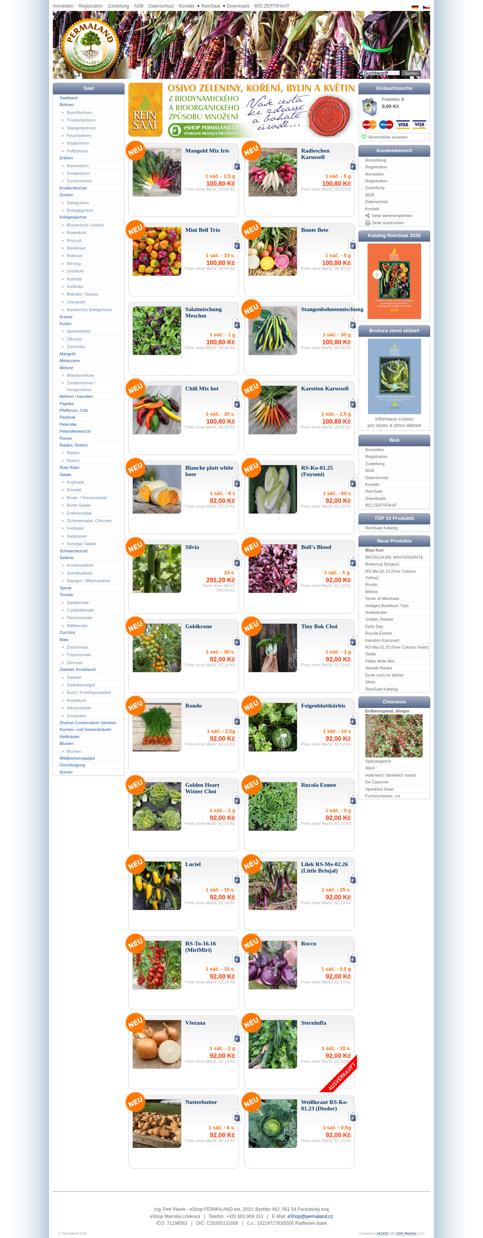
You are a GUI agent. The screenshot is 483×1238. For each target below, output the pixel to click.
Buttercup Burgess (382, 564)
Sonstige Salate (81, 543)
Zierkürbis (76, 346)
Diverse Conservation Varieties (88, 722)
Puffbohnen (77, 151)
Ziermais (75, 662)
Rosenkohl (76, 232)
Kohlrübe (75, 286)
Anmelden (63, 6)
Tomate (66, 594)
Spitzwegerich (378, 761)
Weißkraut (76, 248)
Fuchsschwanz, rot (382, 796)
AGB (139, 6)
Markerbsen (78, 165)
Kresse (66, 316)
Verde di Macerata (382, 598)
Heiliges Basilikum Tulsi (387, 605)
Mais (64, 639)
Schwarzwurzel (74, 550)
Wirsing (74, 263)
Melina (371, 591)
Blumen (67, 743)
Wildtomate (77, 625)
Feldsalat (75, 528)
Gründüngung (72, 765)
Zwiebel (74, 677)
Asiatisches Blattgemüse (89, 309)
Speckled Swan (379, 788)
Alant (370, 768)
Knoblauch (76, 700)
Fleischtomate (79, 617)
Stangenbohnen (81, 127)
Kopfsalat (75, 482)
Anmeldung (375, 160)
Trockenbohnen (81, 120)
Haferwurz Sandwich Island (390, 775)
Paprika (67, 403)
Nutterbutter (376, 612)
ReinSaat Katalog (381, 528)
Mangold (67, 353)
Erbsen (66, 158)
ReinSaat (210, 6)
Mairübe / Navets (82, 294)
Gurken (66, 195)
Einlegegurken (80, 210)
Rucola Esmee (378, 633)
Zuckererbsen (79, 181)
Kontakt (186, 6)
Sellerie (67, 557)
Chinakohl (76, 302)
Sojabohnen (78, 143)
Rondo (371, 584)
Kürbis (65, 323)
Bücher (66, 772)
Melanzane (70, 360)
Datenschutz (161, 6)
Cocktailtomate (80, 610)
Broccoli (74, 240)
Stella (370, 654)
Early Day (374, 626)
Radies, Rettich (74, 445)
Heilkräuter (70, 736)
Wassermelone (80, 375)
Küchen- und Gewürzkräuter (86, 729)
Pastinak (67, 417)
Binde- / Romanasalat (87, 497)
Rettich (73, 460)
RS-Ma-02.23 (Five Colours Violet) (397, 647)
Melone (66, 367)
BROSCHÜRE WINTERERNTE (394, 557)
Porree (66, 438)
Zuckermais (77, 647)
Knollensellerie (80, 565)
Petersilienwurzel (75, 431)
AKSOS (382, 1233)
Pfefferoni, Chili (74, 410)
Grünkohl (75, 271)
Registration (90, 6)
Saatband (68, 98)
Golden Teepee (379, 619)
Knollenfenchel (73, 188)
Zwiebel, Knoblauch (78, 669)
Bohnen (67, 104)
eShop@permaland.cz (310, 1216)
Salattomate (78, 602)
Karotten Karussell (382, 640)
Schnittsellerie (79, 573)
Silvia (370, 682)
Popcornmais (79, 654)
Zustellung (118, 6)
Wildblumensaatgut (77, 758)
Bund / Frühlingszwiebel (89, 692)
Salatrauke (77, 536)
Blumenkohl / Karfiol (85, 225)
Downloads (238, 6)
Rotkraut (75, 255)
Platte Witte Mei (379, 661)
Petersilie (68, 424)
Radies (73, 452)
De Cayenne (376, 782)
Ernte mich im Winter (384, 674)
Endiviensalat (79, 512)
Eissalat (74, 489)
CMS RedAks (406, 1233)
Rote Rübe (70, 467)
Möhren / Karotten (76, 396)
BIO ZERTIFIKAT (271, 6)
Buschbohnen (79, 112)
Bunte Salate (79, 505)
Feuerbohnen (79, 135)
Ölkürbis (74, 339)
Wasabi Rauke (378, 668)
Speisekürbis (79, 331)
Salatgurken (78, 202)
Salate (65, 474)
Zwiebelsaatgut (81, 685)
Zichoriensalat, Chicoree (89, 520)
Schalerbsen (78, 173)
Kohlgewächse (73, 217)
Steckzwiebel (79, 708)
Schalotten (76, 715)
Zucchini (67, 632)
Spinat (65, 587)
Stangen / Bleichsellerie (88, 580)
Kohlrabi (74, 278)
